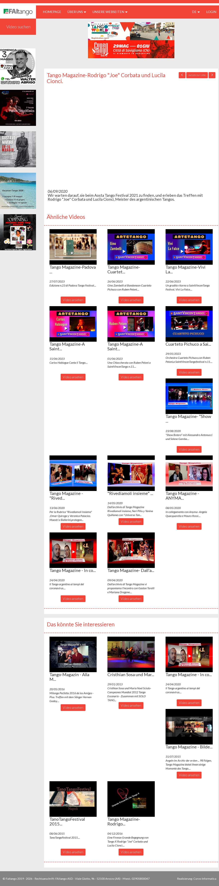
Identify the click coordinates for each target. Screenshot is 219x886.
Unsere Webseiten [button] (110, 12)
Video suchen (18, 26)
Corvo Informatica (204, 878)
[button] (73, 247)
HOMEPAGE (53, 12)
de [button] (196, 12)
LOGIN (211, 12)
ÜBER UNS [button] (76, 12)
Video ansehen (73, 300)
